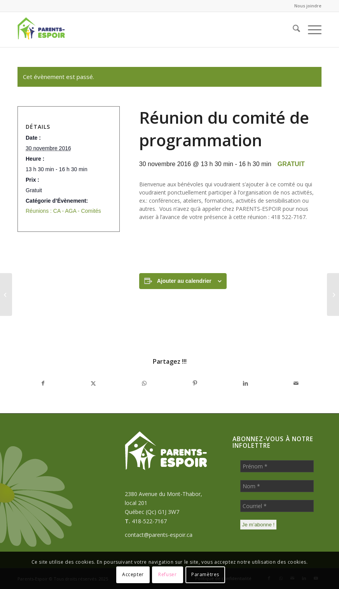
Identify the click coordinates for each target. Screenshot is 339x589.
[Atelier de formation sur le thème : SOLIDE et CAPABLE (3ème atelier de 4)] (6, 294)
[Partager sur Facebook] (42, 383)
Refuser (167, 574)
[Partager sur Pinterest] (195, 383)
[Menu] (311, 29)
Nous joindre (308, 6)
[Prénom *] (277, 466)
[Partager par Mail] (296, 383)
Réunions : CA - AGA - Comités (63, 211)
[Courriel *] (277, 506)
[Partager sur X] (93, 383)
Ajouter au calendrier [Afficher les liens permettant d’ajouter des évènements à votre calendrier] (184, 281)
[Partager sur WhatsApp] (144, 383)
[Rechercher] (292, 29)
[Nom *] (277, 486)
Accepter (133, 574)
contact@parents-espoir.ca (158, 534)
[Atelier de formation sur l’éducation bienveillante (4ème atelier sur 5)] (333, 294)
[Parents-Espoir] (54, 29)
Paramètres (205, 574)
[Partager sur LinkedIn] (245, 383)
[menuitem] (306, 6)
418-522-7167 (149, 521)
